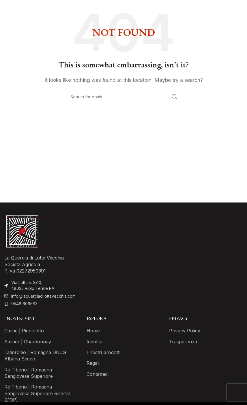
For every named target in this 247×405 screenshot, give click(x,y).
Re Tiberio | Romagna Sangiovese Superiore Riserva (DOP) (37, 393)
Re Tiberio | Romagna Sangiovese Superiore (28, 373)
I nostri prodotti (103, 352)
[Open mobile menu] (240, 8)
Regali (93, 363)
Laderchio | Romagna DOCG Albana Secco (35, 355)
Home (93, 331)
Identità (94, 342)
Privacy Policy (184, 331)
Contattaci (97, 374)
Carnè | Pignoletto (24, 331)
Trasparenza (183, 342)
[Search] (123, 96)
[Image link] (22, 231)
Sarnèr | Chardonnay (27, 342)
